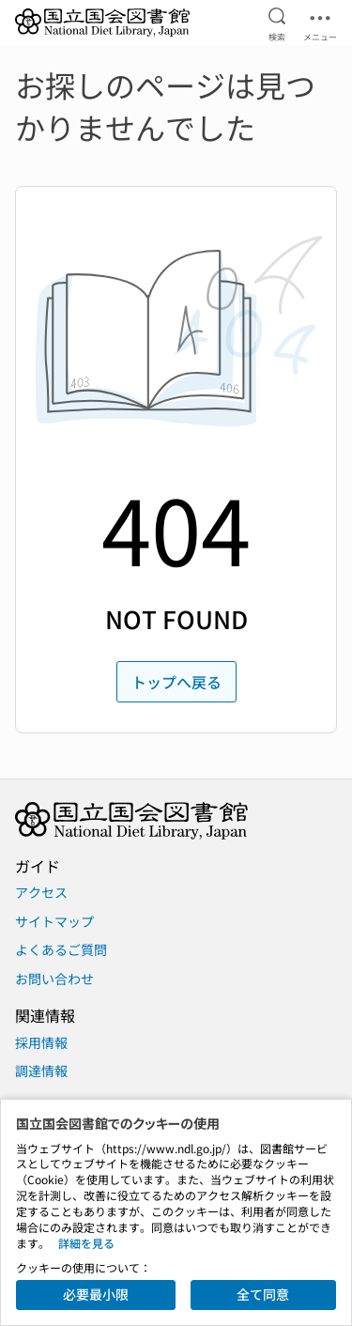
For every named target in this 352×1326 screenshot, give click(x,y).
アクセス (41, 892)
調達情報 (41, 1070)
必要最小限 (96, 1294)
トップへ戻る (176, 682)
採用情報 (41, 1042)
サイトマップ (54, 921)
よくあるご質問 (61, 949)
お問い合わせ (54, 978)
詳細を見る (86, 1243)
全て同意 (263, 1294)
